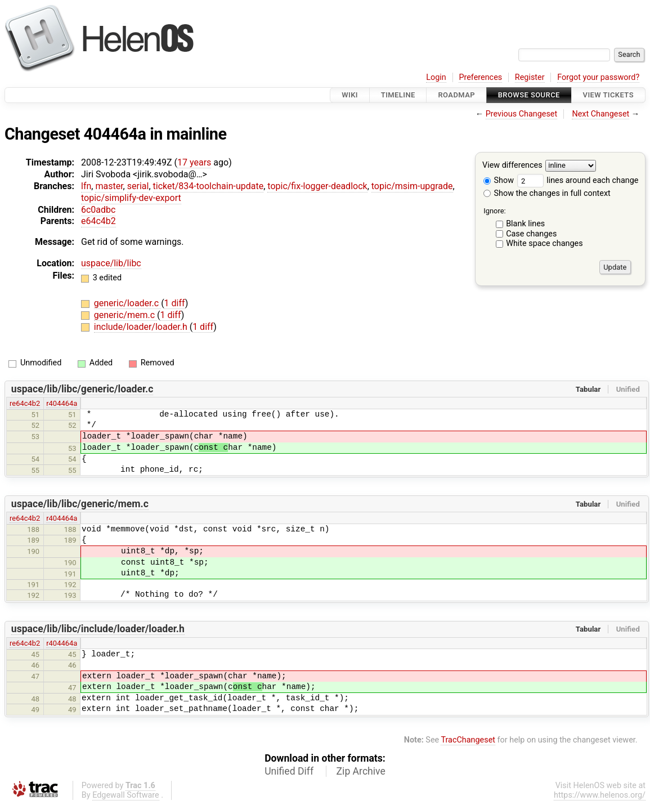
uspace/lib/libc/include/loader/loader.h (98, 628)
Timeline (398, 95)
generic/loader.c (127, 303)
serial (138, 186)
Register (530, 77)
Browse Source (529, 95)
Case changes (531, 234)
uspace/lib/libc (111, 263)
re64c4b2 (25, 403)
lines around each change (578, 180)
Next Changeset (600, 114)
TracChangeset (468, 740)
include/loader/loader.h (142, 326)
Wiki (350, 95)
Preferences (480, 77)
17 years (194, 162)
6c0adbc (98, 209)
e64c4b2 (98, 221)
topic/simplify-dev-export (131, 198)
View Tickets (608, 95)
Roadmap (456, 95)
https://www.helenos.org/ (599, 795)
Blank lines (525, 224)
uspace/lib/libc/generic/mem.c (80, 503)
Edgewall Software (125, 795)
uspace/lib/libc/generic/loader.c (82, 389)
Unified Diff (289, 771)
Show (498, 180)
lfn (86, 186)
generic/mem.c (125, 315)
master (109, 186)
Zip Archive (361, 771)
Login (436, 77)
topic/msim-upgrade (412, 186)
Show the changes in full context (547, 193)
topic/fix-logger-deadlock (317, 186)
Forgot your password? (598, 77)
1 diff (174, 303)
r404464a (61, 403)
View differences (512, 166)
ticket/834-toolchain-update (208, 186)
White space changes (544, 243)
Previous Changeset (522, 114)
